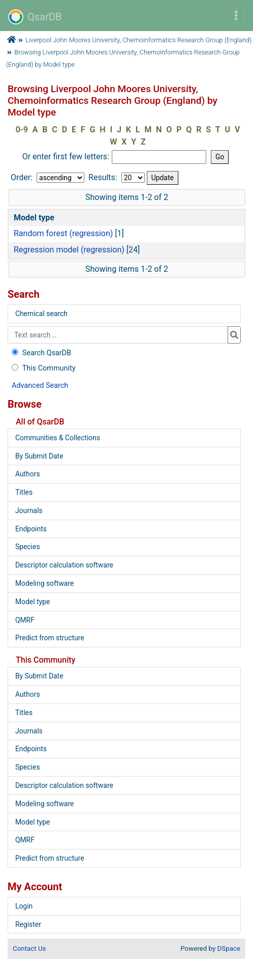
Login (24, 906)
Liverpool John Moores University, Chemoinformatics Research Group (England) (138, 40)
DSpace (228, 948)
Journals (29, 510)
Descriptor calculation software (64, 565)
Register (28, 924)
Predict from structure (49, 638)
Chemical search (41, 313)
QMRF (25, 620)
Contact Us (29, 948)
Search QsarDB (40, 353)
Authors (27, 474)
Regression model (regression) (69, 249)
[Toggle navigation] (236, 15)
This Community (42, 368)
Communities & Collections (57, 438)
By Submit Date (39, 456)
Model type (32, 602)
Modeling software (44, 583)
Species (27, 547)
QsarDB (34, 16)
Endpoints (31, 529)
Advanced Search (40, 385)
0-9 (22, 129)
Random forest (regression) (63, 233)
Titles (24, 492)
